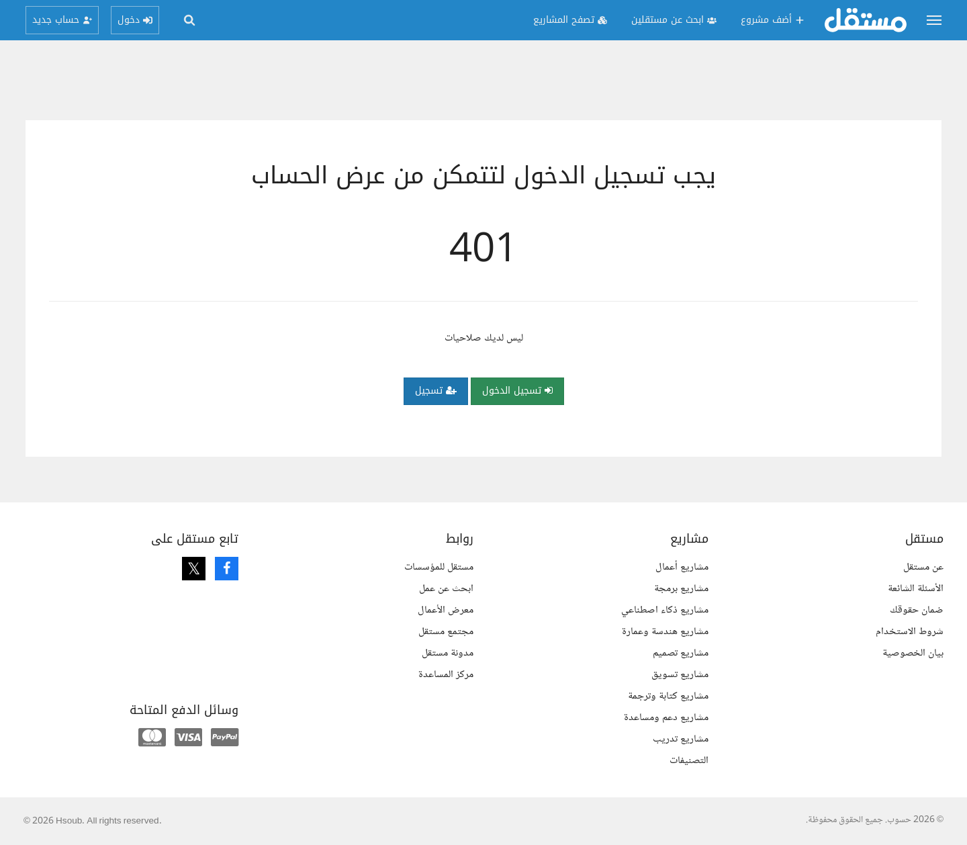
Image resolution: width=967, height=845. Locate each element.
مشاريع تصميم (680, 653)
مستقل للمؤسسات (438, 567)
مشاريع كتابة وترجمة (668, 696)
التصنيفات (689, 761)
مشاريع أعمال (681, 567)
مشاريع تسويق (679, 675)
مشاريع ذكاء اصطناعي (664, 610)
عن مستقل (923, 567)
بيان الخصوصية (912, 653)
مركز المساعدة (445, 675)
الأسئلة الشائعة (915, 589)
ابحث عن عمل (446, 589)
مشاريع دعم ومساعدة (666, 718)
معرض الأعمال (445, 610)
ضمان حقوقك (916, 610)
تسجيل (436, 391)
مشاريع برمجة (681, 589)
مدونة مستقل (447, 653)
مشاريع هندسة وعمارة (665, 632)
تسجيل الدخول (517, 391)
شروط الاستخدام (909, 632)
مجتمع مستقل (445, 632)
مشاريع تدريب (680, 739)
